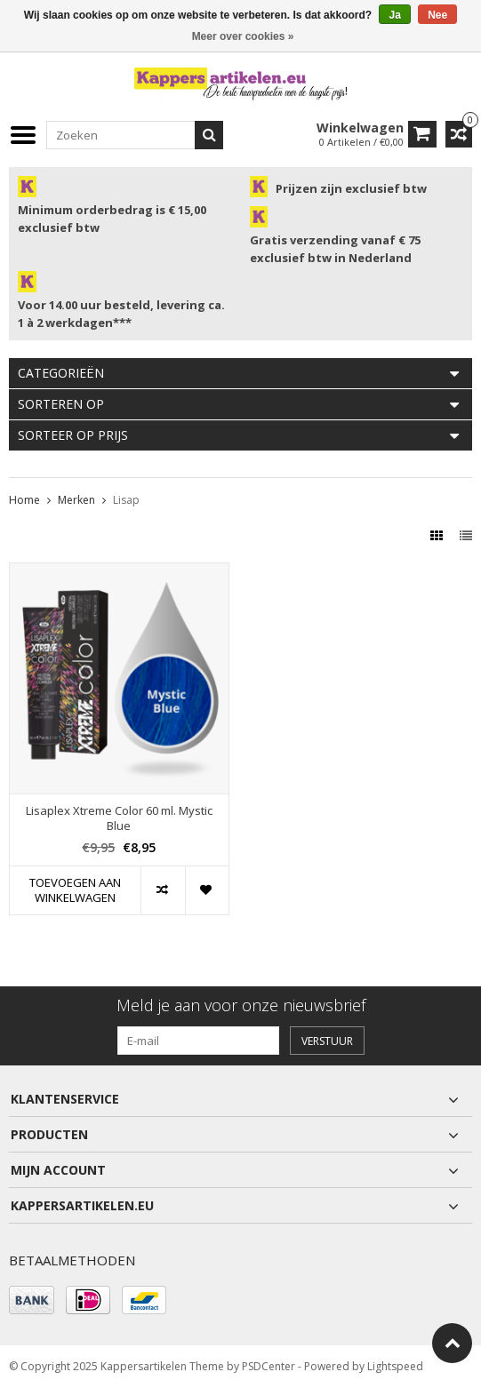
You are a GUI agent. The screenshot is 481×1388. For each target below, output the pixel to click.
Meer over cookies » (243, 36)
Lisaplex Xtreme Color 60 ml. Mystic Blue (119, 818)
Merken (76, 499)
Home (24, 499)
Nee (437, 15)
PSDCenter (268, 1366)
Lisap (126, 499)
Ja (394, 15)
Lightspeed (395, 1366)
